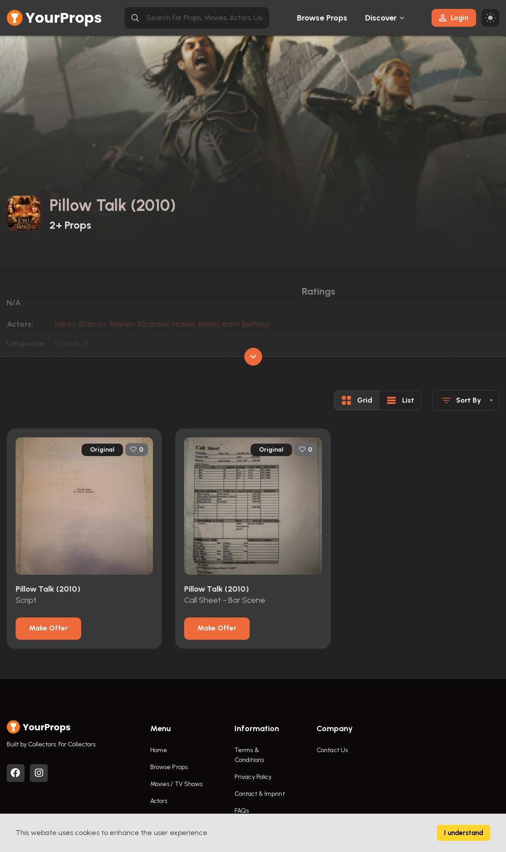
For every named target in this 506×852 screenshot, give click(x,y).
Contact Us (332, 750)
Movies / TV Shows (176, 784)
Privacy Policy (253, 777)
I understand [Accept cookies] (463, 833)
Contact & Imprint (259, 794)
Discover (381, 18)
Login (454, 17)
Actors (159, 801)
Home (158, 750)
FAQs (241, 811)
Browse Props (322, 18)
